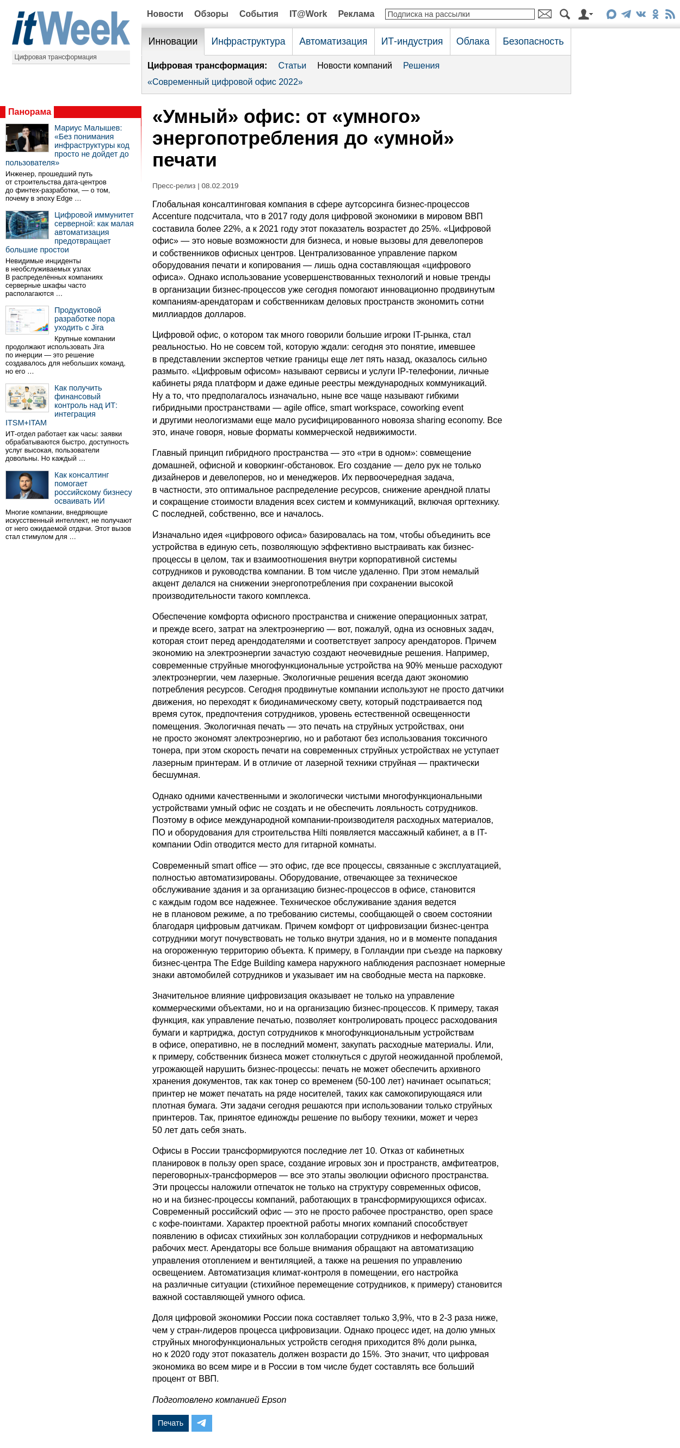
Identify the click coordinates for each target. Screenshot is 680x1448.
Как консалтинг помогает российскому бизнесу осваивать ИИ (93, 488)
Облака (473, 41)
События (259, 13)
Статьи (292, 65)
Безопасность (533, 41)
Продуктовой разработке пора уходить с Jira (84, 319)
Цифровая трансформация (56, 57)
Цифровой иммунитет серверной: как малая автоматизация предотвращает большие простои (69, 232)
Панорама (29, 111)
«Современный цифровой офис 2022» (225, 81)
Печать (170, 1423)
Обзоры (211, 13)
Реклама (356, 13)
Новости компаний (354, 65)
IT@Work (308, 13)
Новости (165, 13)
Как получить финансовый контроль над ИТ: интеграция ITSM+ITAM (61, 405)
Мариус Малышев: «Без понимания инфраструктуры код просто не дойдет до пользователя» (67, 145)
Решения (421, 65)
